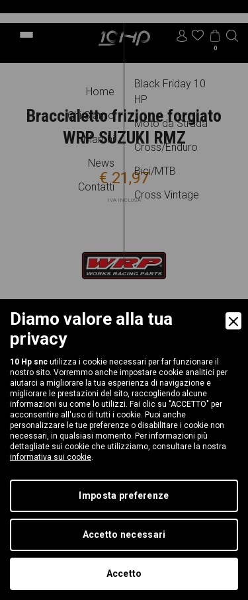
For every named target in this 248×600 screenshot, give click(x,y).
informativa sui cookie (50, 457)
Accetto (124, 573)
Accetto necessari (124, 534)
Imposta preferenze (124, 495)
